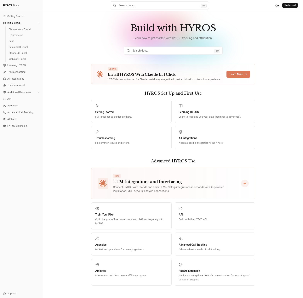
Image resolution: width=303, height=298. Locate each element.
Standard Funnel (18, 53)
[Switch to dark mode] (277, 5)
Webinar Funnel (17, 59)
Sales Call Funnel (18, 47)
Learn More (238, 74)
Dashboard (290, 5)
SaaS (11, 41)
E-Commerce (16, 35)
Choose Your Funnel (20, 29)
